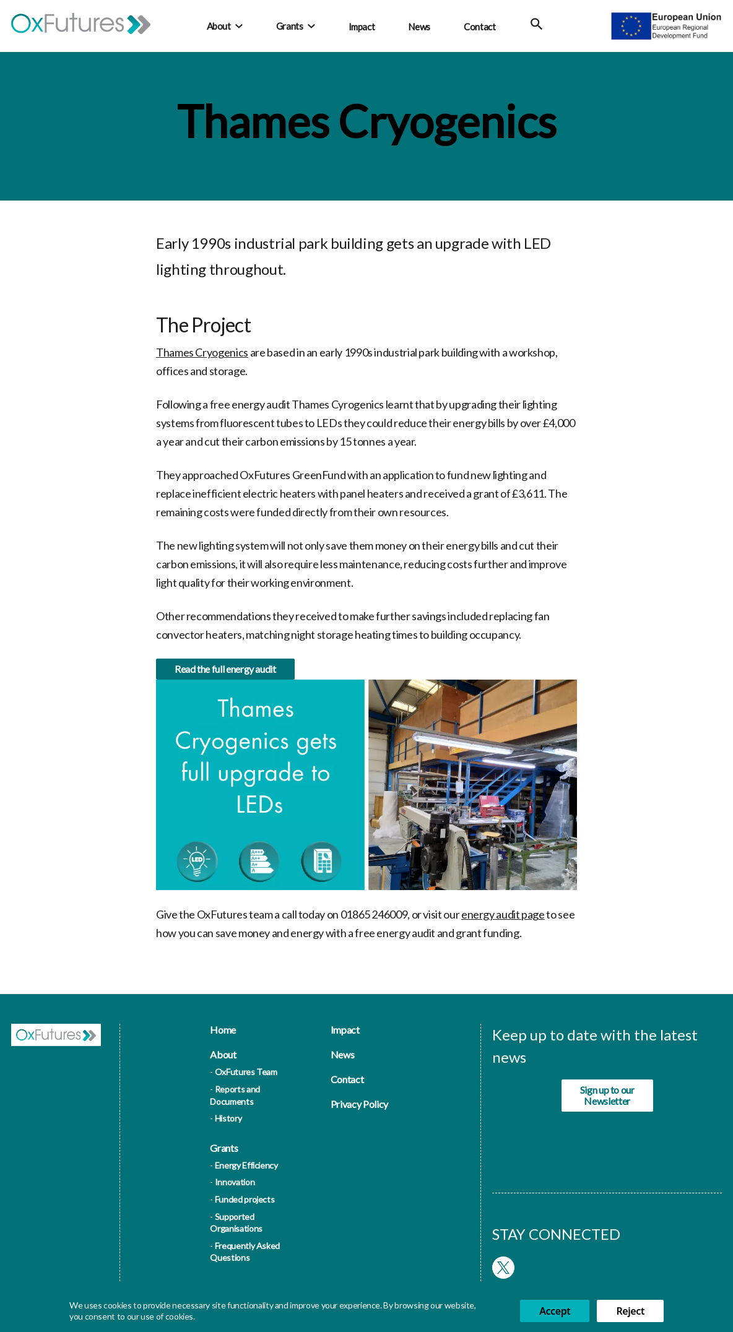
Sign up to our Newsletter (607, 1095)
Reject (630, 1311)
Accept (554, 1311)
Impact (362, 26)
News (419, 26)
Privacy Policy (359, 1104)
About (219, 26)
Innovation (234, 1182)
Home (223, 1030)
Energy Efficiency (246, 1165)
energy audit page (503, 919)
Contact (479, 26)
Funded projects (245, 1199)
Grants (289, 26)
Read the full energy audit (225, 674)
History (228, 1118)
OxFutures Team (246, 1071)
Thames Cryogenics (202, 352)
